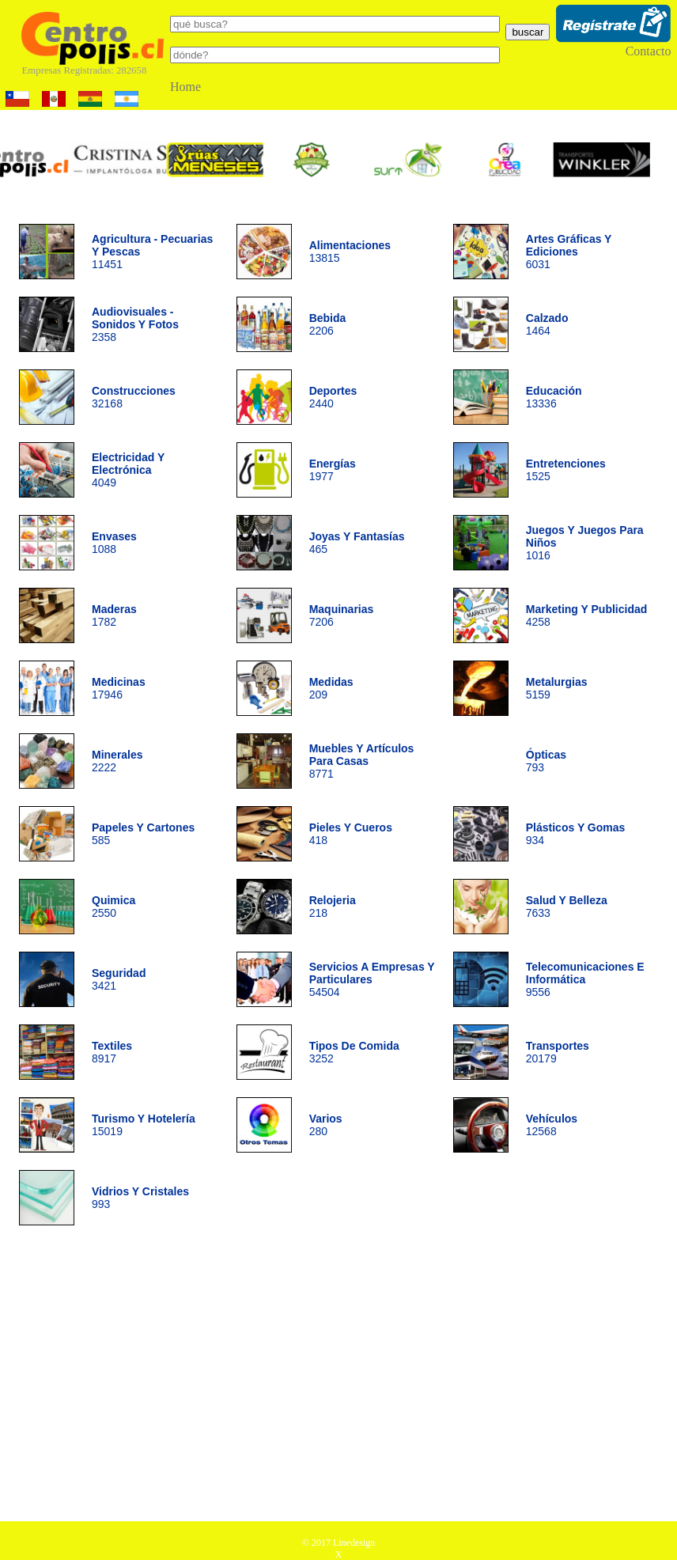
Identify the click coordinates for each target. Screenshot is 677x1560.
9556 (585, 979)
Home (185, 86)
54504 (372, 979)
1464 (547, 324)
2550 (113, 906)
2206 (327, 324)
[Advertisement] (338, 1379)
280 (325, 1125)
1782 (114, 615)
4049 (128, 470)
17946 (119, 688)
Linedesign (354, 1542)
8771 (361, 761)
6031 (568, 252)
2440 (333, 397)
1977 (332, 470)
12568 (551, 1125)
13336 (554, 397)
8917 (112, 1052)
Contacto (648, 51)
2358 (135, 324)
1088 (114, 542)
